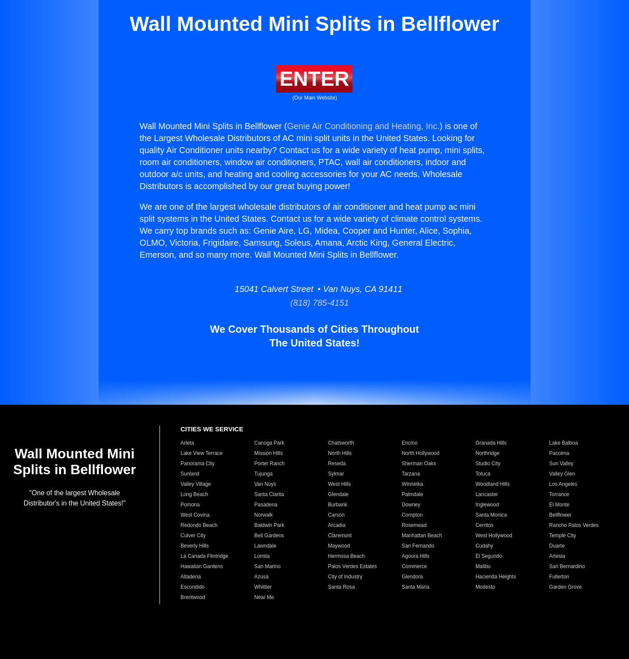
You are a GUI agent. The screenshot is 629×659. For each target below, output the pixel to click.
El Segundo (489, 556)
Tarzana (411, 474)
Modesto (485, 587)
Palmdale (412, 494)
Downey (411, 505)
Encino (410, 443)
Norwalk (263, 515)
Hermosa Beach (346, 556)
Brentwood (193, 597)
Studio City (488, 463)
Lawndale (265, 546)
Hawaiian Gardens (202, 566)
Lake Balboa (563, 443)
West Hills (339, 484)
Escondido (193, 587)
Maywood (339, 546)
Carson (336, 515)
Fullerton (559, 577)
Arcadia (337, 525)
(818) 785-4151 (314, 302)
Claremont (340, 536)
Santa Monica (491, 515)
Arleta (187, 443)
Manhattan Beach (422, 536)
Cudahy (484, 546)
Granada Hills (491, 443)
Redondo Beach (199, 525)
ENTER (314, 78)
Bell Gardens (269, 536)
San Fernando (418, 546)
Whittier (263, 587)
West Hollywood (494, 536)
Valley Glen (562, 474)
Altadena (191, 577)
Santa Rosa (341, 587)
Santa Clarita (269, 494)
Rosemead (414, 525)
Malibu (483, 566)
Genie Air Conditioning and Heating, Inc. (363, 126)
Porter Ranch (269, 463)
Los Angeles (563, 484)
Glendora (412, 577)
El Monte (559, 505)
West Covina (195, 515)
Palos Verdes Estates (352, 566)
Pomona (190, 505)
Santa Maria (416, 587)
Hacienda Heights (496, 577)
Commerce (414, 566)
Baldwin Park (269, 525)
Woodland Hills (493, 484)
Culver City (193, 536)
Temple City (562, 536)
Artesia (557, 556)
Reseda (337, 463)
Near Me (264, 597)
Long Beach (194, 494)
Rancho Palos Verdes (574, 525)
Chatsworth (341, 443)
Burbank (337, 505)
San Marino (267, 566)
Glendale (338, 494)
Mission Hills (268, 453)
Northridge (488, 453)
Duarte (557, 546)
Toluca (483, 474)
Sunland (190, 474)
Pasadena (265, 505)
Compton (412, 515)
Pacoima (559, 453)
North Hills (340, 453)
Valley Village (196, 484)
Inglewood (487, 505)
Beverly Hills (195, 546)
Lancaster (487, 494)
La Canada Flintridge (204, 556)
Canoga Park (269, 443)
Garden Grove (565, 587)
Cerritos (485, 525)
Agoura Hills (416, 556)
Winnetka (412, 484)
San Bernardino (567, 566)
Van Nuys (265, 484)
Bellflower (560, 515)
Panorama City (197, 463)
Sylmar (336, 474)
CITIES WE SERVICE (212, 429)
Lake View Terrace (202, 453)
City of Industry (345, 577)
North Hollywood (420, 453)
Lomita (262, 556)
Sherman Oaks (419, 463)
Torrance (559, 494)
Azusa (261, 577)
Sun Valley (561, 463)
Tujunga (263, 474)
